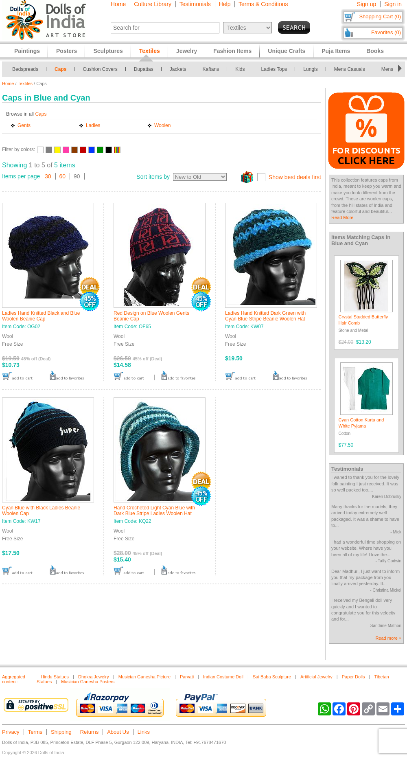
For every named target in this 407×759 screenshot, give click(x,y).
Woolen (162, 125)
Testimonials (195, 4)
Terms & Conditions (263, 4)
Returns (89, 732)
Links (144, 732)
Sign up (366, 4)
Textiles (25, 83)
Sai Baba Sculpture (272, 676)
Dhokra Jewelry (93, 676)
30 (48, 176)
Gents (24, 125)
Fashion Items (232, 51)
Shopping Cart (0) (380, 16)
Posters (66, 51)
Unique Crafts (286, 51)
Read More (342, 217)
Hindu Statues (55, 676)
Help (225, 4)
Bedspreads (25, 69)
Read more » (388, 638)
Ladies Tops (274, 69)
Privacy (11, 732)
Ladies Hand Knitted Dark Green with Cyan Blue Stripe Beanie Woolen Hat (265, 316)
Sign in (393, 4)
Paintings (27, 51)
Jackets (178, 69)
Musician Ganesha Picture (144, 676)
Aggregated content (13, 679)
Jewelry (186, 51)
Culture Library (152, 4)
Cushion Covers (100, 69)
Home (118, 4)
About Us (118, 732)
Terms (35, 732)
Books (375, 51)
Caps (60, 69)
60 (62, 176)
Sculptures (108, 51)
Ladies (93, 125)
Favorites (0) (386, 32)
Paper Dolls (353, 676)
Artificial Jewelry (316, 676)
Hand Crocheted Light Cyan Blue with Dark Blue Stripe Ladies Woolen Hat (154, 510)
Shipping (61, 732)
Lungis (310, 69)
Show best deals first (295, 177)
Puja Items (336, 51)
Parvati (187, 676)
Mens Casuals (349, 69)
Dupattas (143, 69)
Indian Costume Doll (223, 676)
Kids (240, 69)
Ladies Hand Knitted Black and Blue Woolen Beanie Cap (41, 316)
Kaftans (210, 69)
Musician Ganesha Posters (87, 681)
